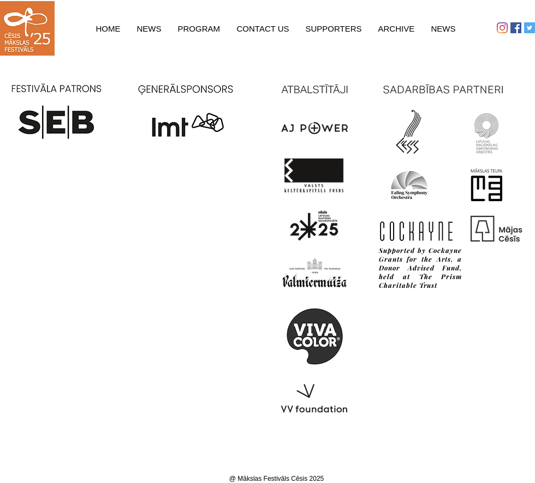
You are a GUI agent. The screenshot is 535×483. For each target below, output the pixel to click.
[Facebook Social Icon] (515, 27)
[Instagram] (502, 27)
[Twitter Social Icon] (529, 27)
